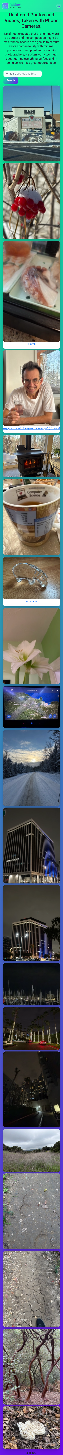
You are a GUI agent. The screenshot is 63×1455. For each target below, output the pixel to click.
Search (11, 80)
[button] (58, 6)
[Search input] (22, 73)
